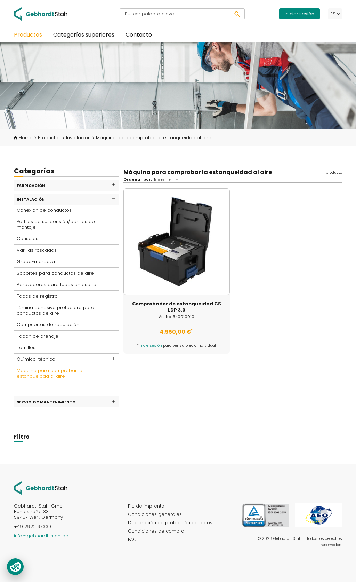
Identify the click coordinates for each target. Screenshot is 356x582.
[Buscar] (237, 13)
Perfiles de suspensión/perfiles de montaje (56, 224)
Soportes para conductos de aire (55, 273)
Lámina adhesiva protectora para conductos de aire (55, 310)
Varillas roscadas (37, 250)
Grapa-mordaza (36, 261)
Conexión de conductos (44, 210)
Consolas (27, 238)
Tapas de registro (37, 296)
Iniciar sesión (299, 13)
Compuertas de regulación (48, 324)
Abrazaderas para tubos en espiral (57, 284)
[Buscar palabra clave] (175, 13)
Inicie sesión (150, 345)
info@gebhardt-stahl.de (41, 536)
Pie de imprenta (146, 506)
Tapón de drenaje (37, 336)
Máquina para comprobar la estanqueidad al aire (49, 373)
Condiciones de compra (156, 531)
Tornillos (26, 347)
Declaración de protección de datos (170, 522)
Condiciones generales (155, 514)
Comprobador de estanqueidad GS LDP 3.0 (176, 307)
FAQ (132, 539)
